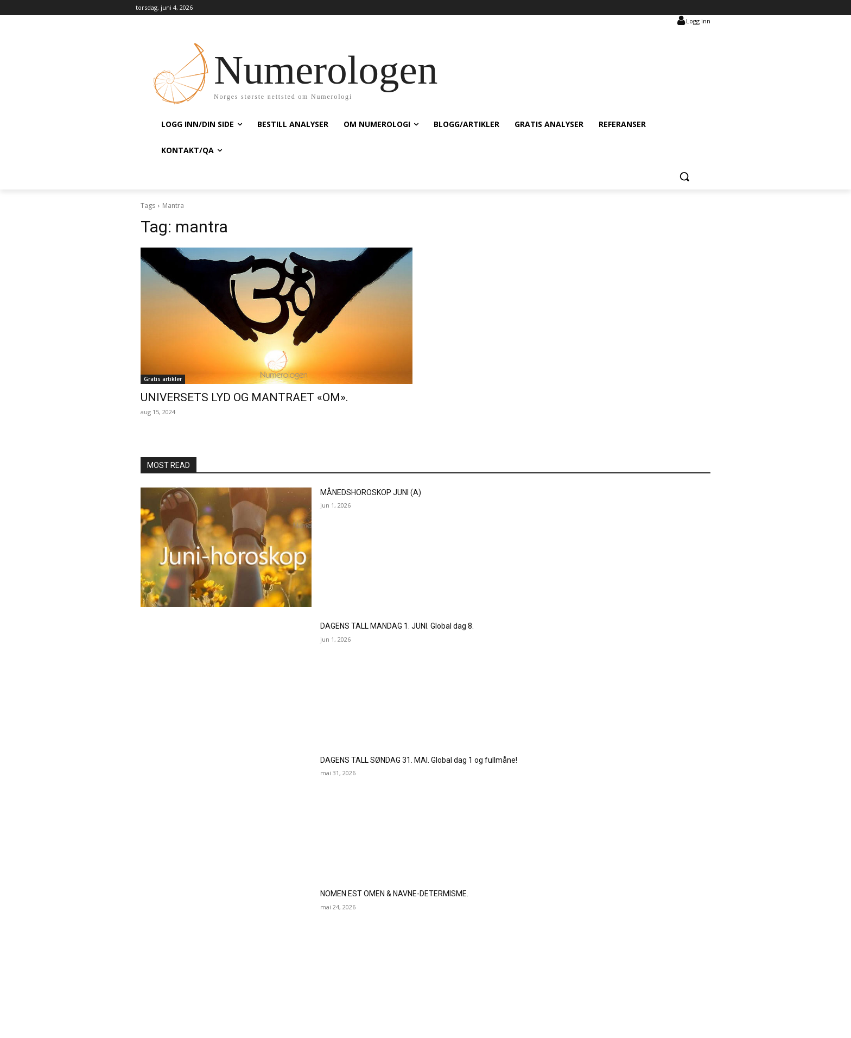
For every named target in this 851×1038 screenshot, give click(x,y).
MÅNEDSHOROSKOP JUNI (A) (370, 492)
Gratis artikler (163, 379)
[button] (684, 176)
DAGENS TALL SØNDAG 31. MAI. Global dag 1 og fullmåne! (418, 760)
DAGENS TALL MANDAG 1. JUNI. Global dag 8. (397, 626)
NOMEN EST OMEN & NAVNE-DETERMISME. (394, 893)
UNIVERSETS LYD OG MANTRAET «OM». (244, 397)
